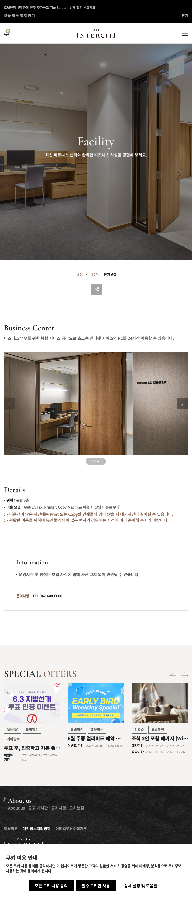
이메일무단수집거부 (71, 828)
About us (16, 808)
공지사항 (58, 808)
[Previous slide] (9, 404)
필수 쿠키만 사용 (96, 886)
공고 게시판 (38, 808)
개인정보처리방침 (37, 828)
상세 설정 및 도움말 (140, 886)
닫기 (182, 15)
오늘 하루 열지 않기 (19, 15)
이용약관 (11, 828)
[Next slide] (182, 404)
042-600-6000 (51, 595)
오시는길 (76, 808)
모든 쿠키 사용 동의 (51, 886)
